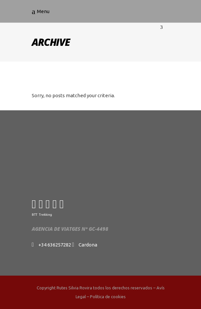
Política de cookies (108, 296)
